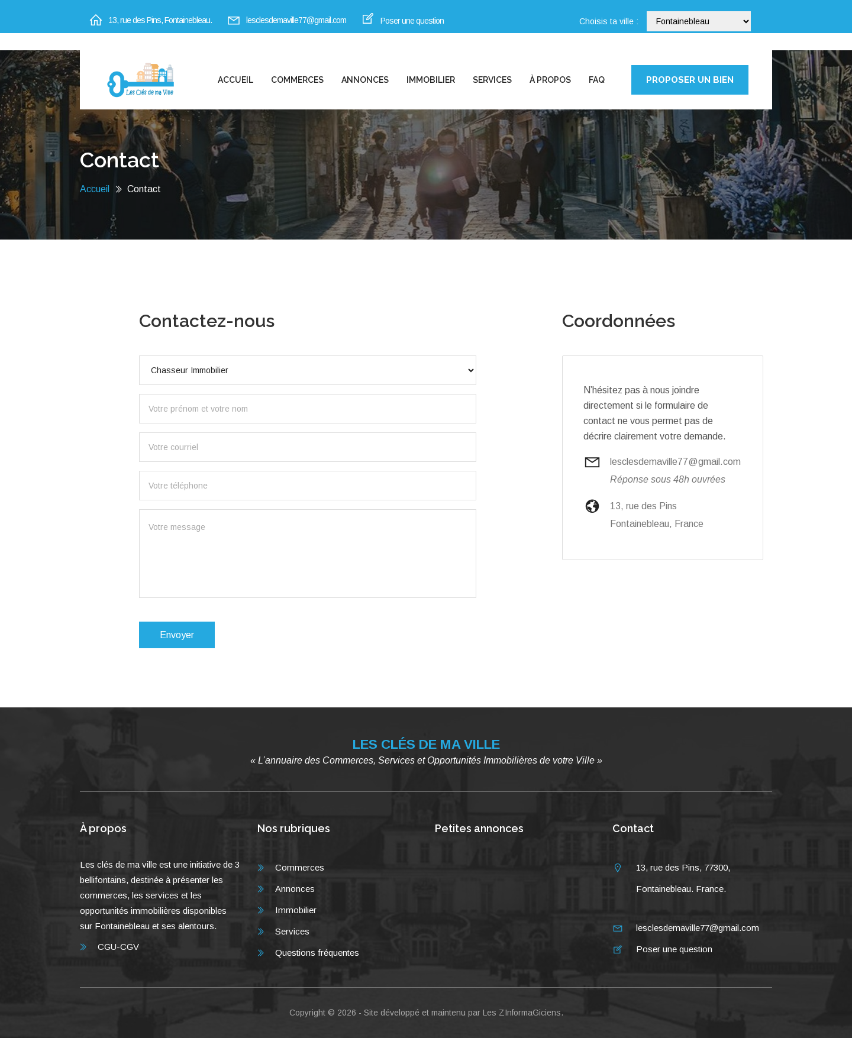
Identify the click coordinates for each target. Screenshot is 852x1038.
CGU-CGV (118, 947)
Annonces (365, 80)
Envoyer (177, 635)
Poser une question (412, 20)
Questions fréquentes (317, 953)
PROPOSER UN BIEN (690, 80)
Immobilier (430, 80)
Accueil (235, 80)
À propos (550, 80)
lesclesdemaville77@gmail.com (296, 20)
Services (492, 80)
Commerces (297, 80)
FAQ (597, 80)
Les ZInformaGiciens (522, 1012)
